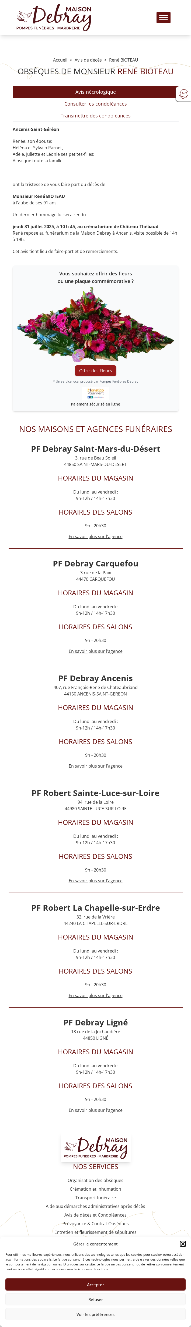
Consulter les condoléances (95, 103)
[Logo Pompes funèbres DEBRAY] (54, 17)
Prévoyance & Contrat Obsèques (95, 1224)
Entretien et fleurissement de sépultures (95, 1232)
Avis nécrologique (95, 92)
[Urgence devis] (183, 94)
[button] (183, 1244)
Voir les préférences (95, 1314)
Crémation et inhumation (95, 1189)
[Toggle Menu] (163, 17)
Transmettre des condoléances (96, 115)
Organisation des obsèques (95, 1180)
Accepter (95, 1284)
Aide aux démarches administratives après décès (95, 1206)
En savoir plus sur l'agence (96, 651)
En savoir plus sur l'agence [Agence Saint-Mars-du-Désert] (96, 536)
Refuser (95, 1299)
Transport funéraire (95, 1198)
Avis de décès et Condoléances (95, 1215)
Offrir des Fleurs (95, 371)
